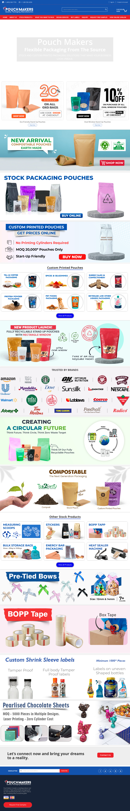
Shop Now (32, 125)
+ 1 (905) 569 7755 (10, 2)
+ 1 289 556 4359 (26, 2)
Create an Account (122, 2)
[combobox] (85, 9)
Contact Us (105, 755)
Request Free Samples (17, 805)
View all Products (65, 315)
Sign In (112, 2)
